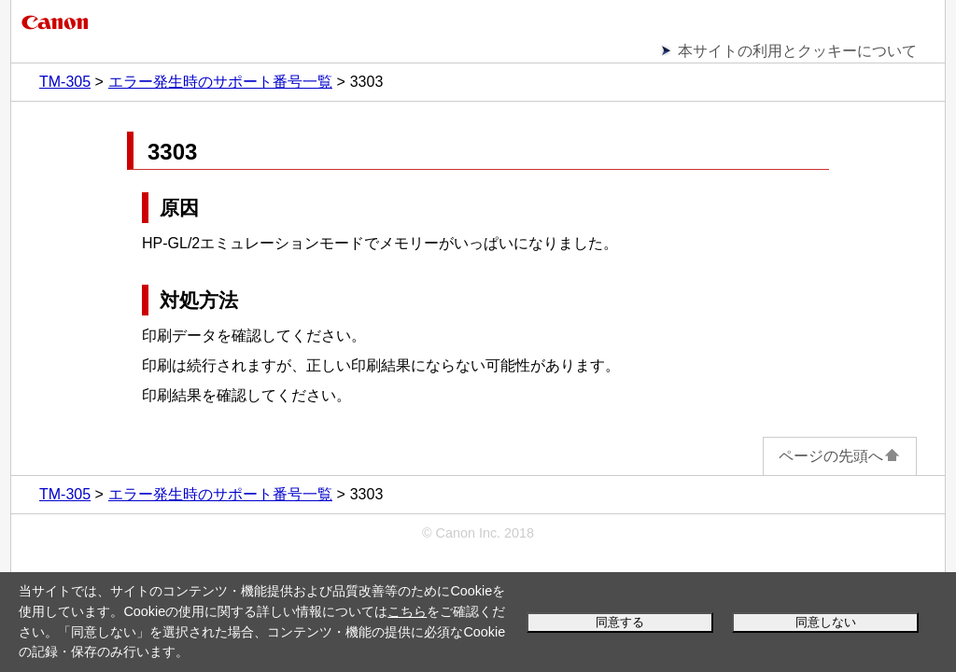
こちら (407, 611)
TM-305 (65, 82)
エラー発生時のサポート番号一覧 (220, 82)
